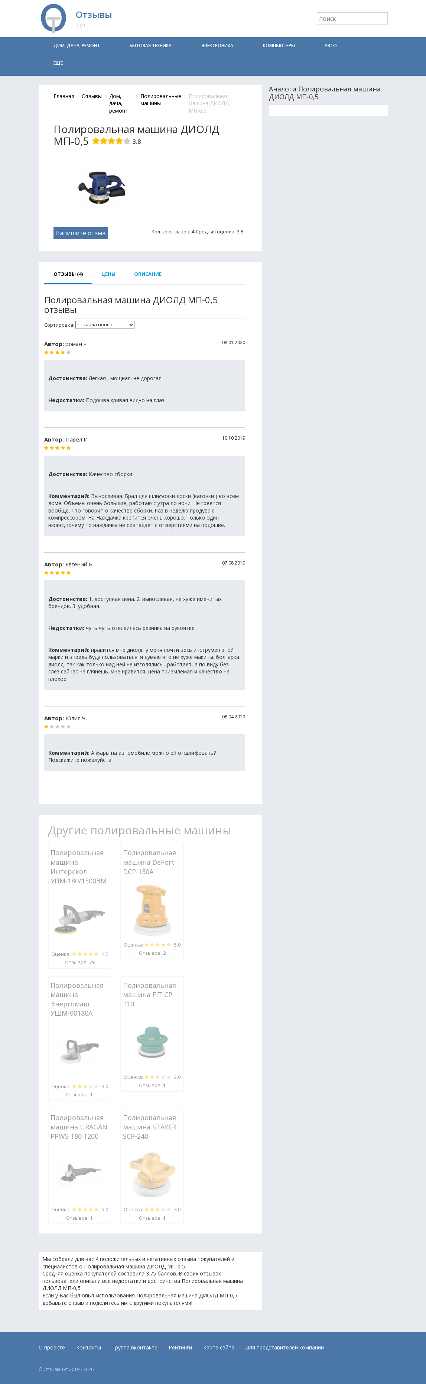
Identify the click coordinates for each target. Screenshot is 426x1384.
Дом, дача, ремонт (76, 45)
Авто (331, 45)
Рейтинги (180, 1347)
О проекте (52, 1347)
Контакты (88, 1347)
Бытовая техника (151, 45)
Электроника (217, 45)
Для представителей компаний (284, 1347)
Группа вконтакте (134, 1347)
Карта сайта (218, 1347)
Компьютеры (279, 45)
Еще (58, 63)
